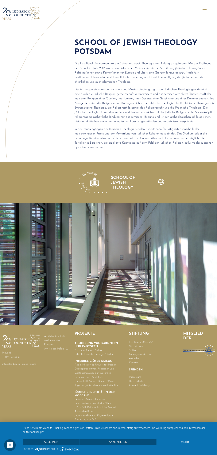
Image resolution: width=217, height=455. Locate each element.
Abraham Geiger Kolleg (88, 350)
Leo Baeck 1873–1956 (141, 342)
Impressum (135, 377)
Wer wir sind (136, 346)
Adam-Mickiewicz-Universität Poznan (95, 364)
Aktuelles (134, 358)
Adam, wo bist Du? (85, 419)
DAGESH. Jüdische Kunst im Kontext (95, 407)
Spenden (136, 369)
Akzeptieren (118, 442)
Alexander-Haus (84, 411)
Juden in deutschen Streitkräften (93, 403)
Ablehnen (51, 442)
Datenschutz (136, 381)
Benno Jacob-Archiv (140, 354)
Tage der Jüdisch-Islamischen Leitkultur (96, 385)
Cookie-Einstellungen (140, 385)
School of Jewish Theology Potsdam (94, 354)
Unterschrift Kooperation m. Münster (95, 381)
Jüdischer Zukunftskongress (90, 399)
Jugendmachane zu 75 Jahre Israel (94, 415)
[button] (205, 10)
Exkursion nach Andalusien (89, 377)
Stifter (132, 350)
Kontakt (133, 362)
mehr (185, 442)
